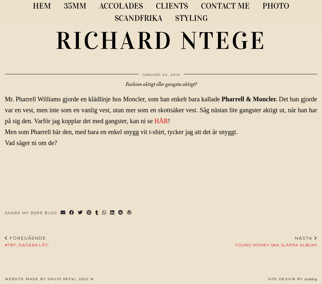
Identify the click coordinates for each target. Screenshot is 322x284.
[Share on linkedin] (113, 213)
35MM (75, 6)
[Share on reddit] (121, 213)
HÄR (161, 120)
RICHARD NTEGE (161, 41)
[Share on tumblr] (97, 213)
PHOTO (275, 6)
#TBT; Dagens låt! (27, 241)
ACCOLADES (121, 6)
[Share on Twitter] (80, 213)
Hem (42, 6)
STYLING (191, 18)
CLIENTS (172, 6)
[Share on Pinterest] (89, 213)
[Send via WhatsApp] (104, 213)
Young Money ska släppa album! (276, 241)
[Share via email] (63, 213)
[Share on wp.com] (129, 213)
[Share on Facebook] (72, 213)
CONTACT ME (225, 6)
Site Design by (292, 279)
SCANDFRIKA (138, 18)
